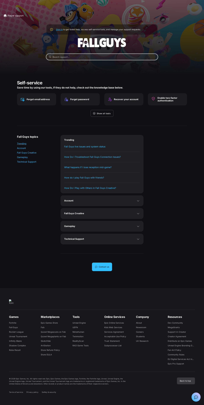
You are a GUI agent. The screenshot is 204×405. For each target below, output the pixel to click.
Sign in (59, 29)
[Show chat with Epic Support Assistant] (196, 397)
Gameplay (22, 157)
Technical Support (26, 161)
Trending (21, 143)
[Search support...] (102, 57)
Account (21, 148)
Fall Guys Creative (26, 152)
